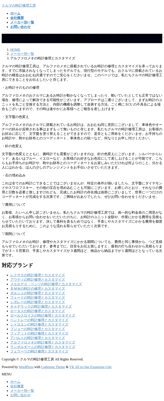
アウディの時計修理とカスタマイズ (37, 279)
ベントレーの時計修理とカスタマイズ (39, 320)
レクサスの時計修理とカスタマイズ (37, 275)
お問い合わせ (20, 395)
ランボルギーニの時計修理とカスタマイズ (42, 347)
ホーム (15, 381)
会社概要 (17, 386)
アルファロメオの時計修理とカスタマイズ (42, 342)
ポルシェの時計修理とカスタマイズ (37, 293)
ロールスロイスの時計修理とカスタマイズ (42, 315)
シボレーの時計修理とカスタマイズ (37, 302)
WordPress (26, 367)
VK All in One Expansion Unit (90, 367)
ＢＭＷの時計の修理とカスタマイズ (37, 288)
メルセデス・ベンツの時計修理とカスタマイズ (46, 284)
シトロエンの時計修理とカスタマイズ (39, 324)
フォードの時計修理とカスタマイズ (37, 297)
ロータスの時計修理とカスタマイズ (37, 311)
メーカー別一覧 (22, 390)
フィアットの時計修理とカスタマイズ (39, 333)
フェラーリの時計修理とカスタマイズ (39, 351)
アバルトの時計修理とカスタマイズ (37, 338)
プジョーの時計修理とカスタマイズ (37, 329)
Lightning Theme (53, 367)
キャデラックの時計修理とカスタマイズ (41, 306)
